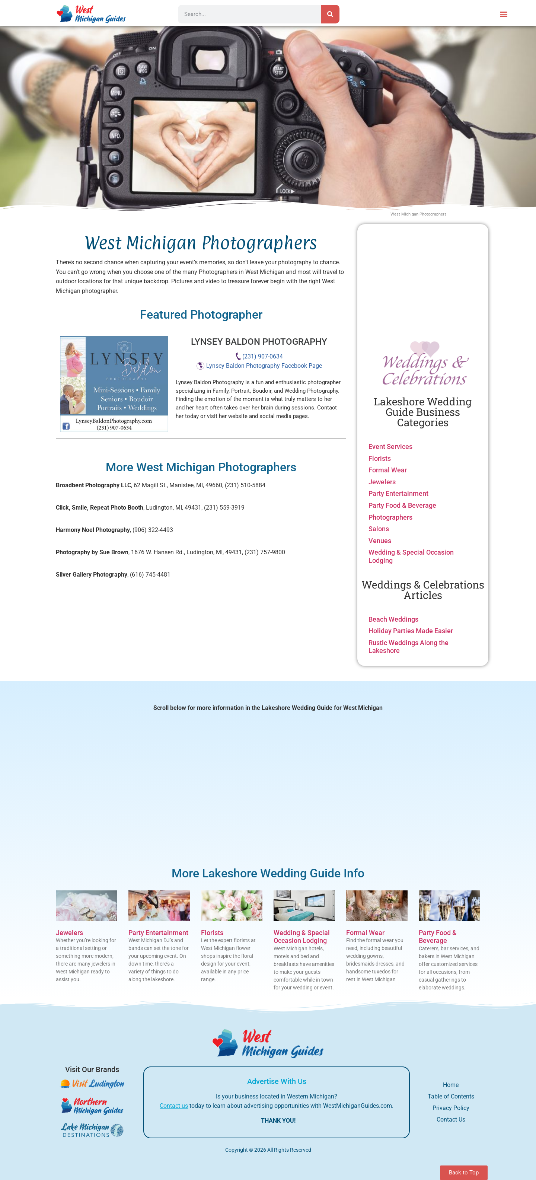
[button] (504, 13)
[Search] (330, 14)
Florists (379, 458)
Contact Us (451, 1119)
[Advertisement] (423, 279)
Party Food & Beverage (402, 505)
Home (451, 1084)
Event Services (390, 446)
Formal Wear (387, 470)
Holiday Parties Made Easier (410, 631)
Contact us (174, 1105)
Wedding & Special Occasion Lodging (302, 937)
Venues (379, 541)
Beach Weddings (393, 619)
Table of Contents (451, 1096)
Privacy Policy (451, 1108)
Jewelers (382, 482)
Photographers (390, 517)
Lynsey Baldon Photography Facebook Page (264, 365)
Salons (378, 529)
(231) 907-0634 (262, 356)
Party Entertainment (398, 493)
